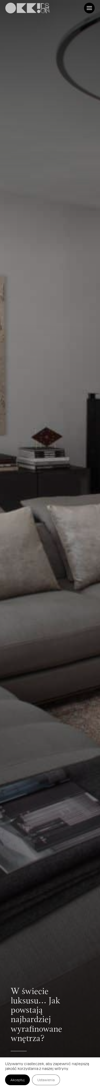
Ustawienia (46, 1080)
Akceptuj (17, 1080)
